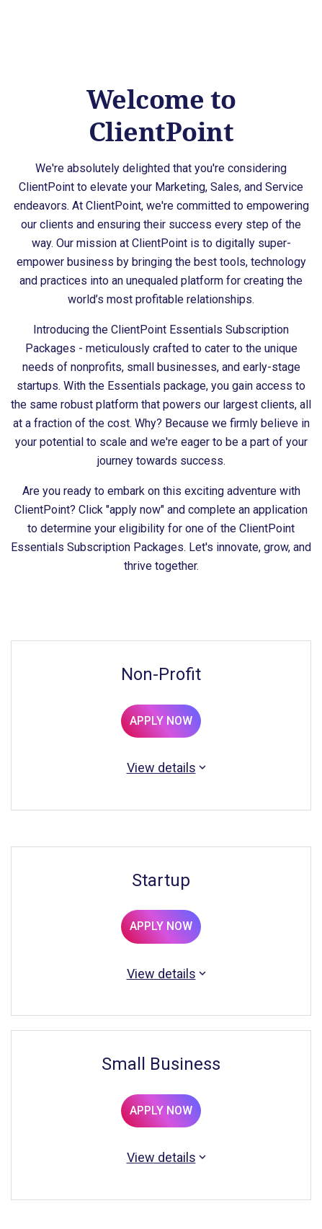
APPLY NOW (161, 721)
